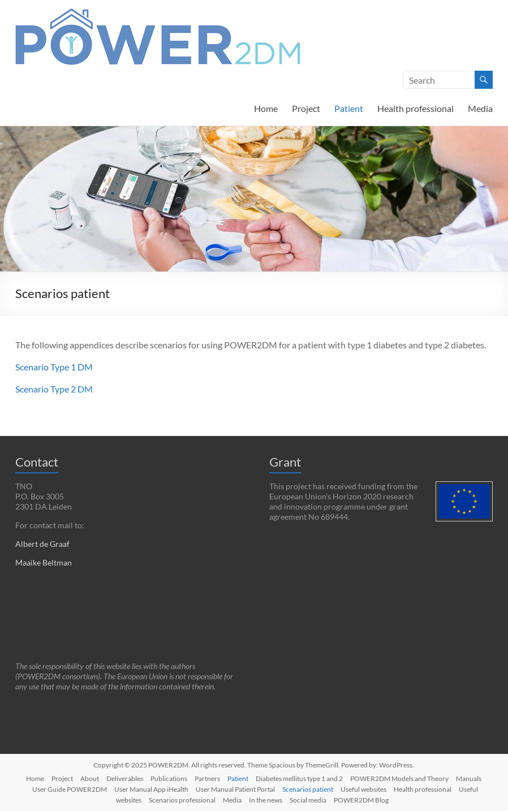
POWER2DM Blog (361, 800)
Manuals (468, 778)
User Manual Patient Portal (235, 789)
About (89, 778)
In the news (265, 800)
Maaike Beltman (43, 562)
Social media (308, 800)
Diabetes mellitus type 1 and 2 (299, 778)
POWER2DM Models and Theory (399, 778)
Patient (348, 108)
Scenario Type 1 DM (54, 366)
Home (266, 108)
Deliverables (124, 778)
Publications (168, 778)
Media (480, 108)
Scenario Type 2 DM (54, 388)
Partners (207, 778)
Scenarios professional (182, 800)
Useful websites (363, 789)
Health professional (415, 108)
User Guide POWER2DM (69, 789)
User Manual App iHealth (151, 789)
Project (306, 108)
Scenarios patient (307, 789)
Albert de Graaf (42, 544)
